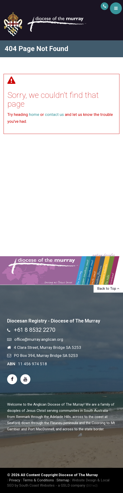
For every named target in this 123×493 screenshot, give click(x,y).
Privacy (14, 480)
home (34, 114)
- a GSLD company (77, 485)
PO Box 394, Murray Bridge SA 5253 (46, 355)
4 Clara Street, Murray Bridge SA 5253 (47, 347)
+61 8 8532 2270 (34, 330)
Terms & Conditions (38, 480)
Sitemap (63, 480)
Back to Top (108, 288)
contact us (54, 114)
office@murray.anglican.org (38, 339)
